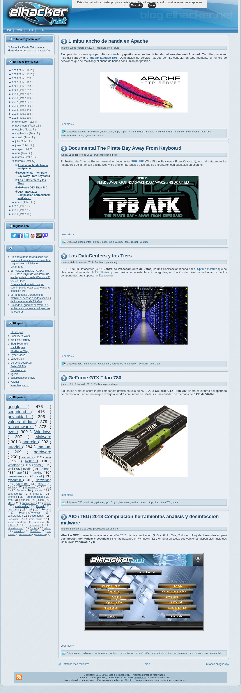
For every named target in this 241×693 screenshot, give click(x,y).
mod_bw (180, 131)
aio (80, 653)
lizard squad (36, 519)
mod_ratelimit (68, 135)
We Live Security (20, 339)
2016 (15, 105)
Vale (152, 5)
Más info (136, 5)
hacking (37, 472)
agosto (19, 137)
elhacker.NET (124, 675)
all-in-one (88, 653)
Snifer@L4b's (18, 366)
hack (48, 487)
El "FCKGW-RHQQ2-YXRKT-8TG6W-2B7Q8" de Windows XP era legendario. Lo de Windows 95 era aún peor (30, 275)
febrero (19, 161)
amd (87, 502)
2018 (15, 98)
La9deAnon (17, 358)
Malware (43, 436)
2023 (15, 78)
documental (37, 515)
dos (111, 131)
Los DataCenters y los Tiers (100, 256)
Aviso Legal (140, 677)
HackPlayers (18, 347)
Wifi (11, 469)
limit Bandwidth (136, 131)
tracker (135, 241)
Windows (42, 431)
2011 (15, 210)
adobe (12, 487)
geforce (100, 502)
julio (18, 141)
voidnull (15, 381)
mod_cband (193, 131)
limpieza (172, 653)
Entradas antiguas (215, 664)
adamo (47, 528)
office (41, 484)
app (19, 472)
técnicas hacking (17, 522)
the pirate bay (116, 241)
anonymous (29, 503)
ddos (38, 465)
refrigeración (131, 363)
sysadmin (15, 480)
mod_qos (206, 131)
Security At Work (20, 336)
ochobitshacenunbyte (23, 377)
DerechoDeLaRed (21, 362)
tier (153, 363)
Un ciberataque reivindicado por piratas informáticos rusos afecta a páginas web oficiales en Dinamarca (31, 261)
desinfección (143, 653)
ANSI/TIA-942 (99, 272)
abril (18, 153)
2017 (15, 102)
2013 (15, 117)
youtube (22, 484)
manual (44, 447)
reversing (19, 531)
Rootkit (34, 528)
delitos (12, 525)
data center (90, 363)
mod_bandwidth (165, 131)
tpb (127, 241)
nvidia (28, 469)
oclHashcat (40, 534)
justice (96, 241)
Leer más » (67, 124)
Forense (46, 509)
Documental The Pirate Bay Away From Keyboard (124, 148)
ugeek (14, 374)
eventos (13, 496)
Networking (43, 480)
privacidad (20, 416)
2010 (15, 214)
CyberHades (18, 355)
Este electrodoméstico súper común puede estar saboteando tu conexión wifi (30, 287)
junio (18, 145)
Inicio (147, 664)
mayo (19, 149)
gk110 (109, 502)
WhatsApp (15, 465)
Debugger (14, 519)
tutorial (15, 447)
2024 (15, 74)
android (30, 442)
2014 (15, 113)
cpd (80, 363)
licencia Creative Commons (131, 680)
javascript (14, 509)
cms (10, 499)
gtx (116, 502)
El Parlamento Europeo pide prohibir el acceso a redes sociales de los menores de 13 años (31, 298)
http (117, 131)
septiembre (22, 133)
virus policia (216, 653)
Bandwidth (94, 131)
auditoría (39, 522)
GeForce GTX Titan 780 (94, 377)
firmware (31, 487)
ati (92, 502)
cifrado (46, 469)
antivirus (38, 493)
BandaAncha (18, 370)
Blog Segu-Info (19, 343)
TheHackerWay (19, 351)
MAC (11, 503)
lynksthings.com (20, 385)
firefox (21, 490)
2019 (15, 94)
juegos (39, 490)
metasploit (35, 525)
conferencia (15, 515)
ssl (31, 509)
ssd (40, 476)
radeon (144, 502)
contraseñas (15, 493)
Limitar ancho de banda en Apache (108, 41)
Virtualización (15, 528)
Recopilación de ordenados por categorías (29, 49)
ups (159, 363)
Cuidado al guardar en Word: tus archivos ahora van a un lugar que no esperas (30, 308)
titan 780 (166, 502)
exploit (47, 503)
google (17, 406)
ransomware (21, 426)
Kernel (40, 506)
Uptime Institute (207, 269)
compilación (128, 653)
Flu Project (17, 332)
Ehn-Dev (35, 531)
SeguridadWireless (30, 512)
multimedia (22, 506)
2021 (15, 86)
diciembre (21, 121)
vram (175, 502)
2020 (15, 90)
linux (48, 457)
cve (12, 431)
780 (80, 502)
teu (191, 653)
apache (26, 499)
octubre (20, 129)
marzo (19, 157)
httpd (123, 131)
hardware (42, 452)
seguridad (19, 411)
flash (41, 499)
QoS (80, 135)
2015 (15, 109)
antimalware (25, 534)
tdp (151, 502)
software (27, 457)
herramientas (17, 476)
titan (157, 502)
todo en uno (201, 653)
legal (104, 241)
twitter (31, 461)
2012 (15, 206)
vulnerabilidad (22, 421)
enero (19, 202)
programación (35, 496)
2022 (15, 82)
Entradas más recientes (75, 664)
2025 (15, 70)
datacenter (104, 363)
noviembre (21, 125)
